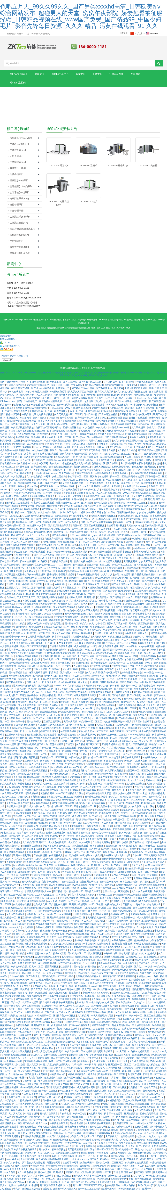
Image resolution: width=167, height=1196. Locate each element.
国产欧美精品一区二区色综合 (130, 1155)
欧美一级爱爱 (105, 557)
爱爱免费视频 (28, 511)
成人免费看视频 (86, 426)
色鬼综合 (33, 694)
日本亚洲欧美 (56, 776)
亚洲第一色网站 (17, 492)
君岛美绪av (145, 988)
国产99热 (128, 704)
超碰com (48, 590)
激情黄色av (49, 1034)
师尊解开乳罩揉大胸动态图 (18, 485)
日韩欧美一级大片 (90, 495)
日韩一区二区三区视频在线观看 (80, 439)
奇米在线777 (18, 573)
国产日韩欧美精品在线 (116, 443)
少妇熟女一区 (40, 756)
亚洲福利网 (127, 400)
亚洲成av (57, 1103)
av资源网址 (153, 880)
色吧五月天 (138, 472)
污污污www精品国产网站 (125, 975)
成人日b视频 (116, 639)
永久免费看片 (140, 720)
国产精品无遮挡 (70, 887)
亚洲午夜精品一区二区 (34, 923)
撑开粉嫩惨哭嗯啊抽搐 (97, 622)
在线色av (108, 1050)
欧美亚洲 (25, 995)
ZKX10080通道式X (58, 171)
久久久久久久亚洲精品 (89, 492)
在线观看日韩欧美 (112, 1054)
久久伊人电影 (31, 936)
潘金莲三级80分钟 (20, 880)
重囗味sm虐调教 (124, 407)
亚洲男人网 (90, 603)
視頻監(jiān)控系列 (19, 186)
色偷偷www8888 (72, 773)
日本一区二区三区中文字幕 (106, 550)
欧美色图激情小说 (103, 714)
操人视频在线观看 (67, 688)
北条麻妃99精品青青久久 (42, 501)
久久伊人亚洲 (158, 515)
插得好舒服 (116, 622)
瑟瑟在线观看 (102, 613)
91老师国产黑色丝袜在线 (118, 505)
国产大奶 (161, 413)
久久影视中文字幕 (123, 694)
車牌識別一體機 (18, 173)
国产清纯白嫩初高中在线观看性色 (18, 550)
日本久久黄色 (123, 939)
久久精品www (94, 635)
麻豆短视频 (17, 874)
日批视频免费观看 (28, 635)
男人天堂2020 (96, 459)
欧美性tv (154, 616)
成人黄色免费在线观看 (64, 613)
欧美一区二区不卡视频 (120, 1018)
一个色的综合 (92, 1122)
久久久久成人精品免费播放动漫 (131, 397)
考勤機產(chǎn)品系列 (21, 143)
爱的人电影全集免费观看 (55, 1001)
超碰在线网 (147, 488)
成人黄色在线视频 (135, 789)
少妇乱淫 (109, 407)
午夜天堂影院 (8, 838)
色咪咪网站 (155, 423)
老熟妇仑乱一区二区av (67, 508)
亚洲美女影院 (77, 1116)
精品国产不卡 (29, 554)
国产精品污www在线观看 (105, 838)
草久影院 (43, 626)
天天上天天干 (29, 1063)
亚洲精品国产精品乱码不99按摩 (54, 822)
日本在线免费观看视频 (150, 485)
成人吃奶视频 (72, 861)
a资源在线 (115, 1076)
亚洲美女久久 (13, 593)
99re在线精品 (105, 694)
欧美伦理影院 (90, 564)
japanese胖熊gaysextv (108, 400)
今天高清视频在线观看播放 (15, 1060)
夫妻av (21, 1090)
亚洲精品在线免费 (58, 567)
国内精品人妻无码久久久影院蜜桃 (25, 658)
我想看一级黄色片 (92, 596)
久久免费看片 (24, 992)
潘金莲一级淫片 (98, 537)
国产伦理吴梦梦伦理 (19, 668)
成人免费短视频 (70, 675)
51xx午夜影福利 (95, 443)
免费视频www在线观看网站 (136, 1034)
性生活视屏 (21, 557)
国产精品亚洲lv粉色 (28, 671)
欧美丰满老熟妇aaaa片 (61, 946)
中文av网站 (77, 390)
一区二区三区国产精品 (18, 1014)
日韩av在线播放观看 (80, 1031)
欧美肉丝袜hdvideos (133, 635)
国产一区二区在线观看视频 (43, 528)
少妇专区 (101, 629)
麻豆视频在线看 (32, 515)
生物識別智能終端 (19, 228)
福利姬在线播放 (152, 606)
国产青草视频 (91, 462)
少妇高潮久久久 (101, 880)
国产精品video (18, 518)
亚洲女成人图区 (19, 1125)
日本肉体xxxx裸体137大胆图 (80, 730)
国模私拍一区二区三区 (64, 475)
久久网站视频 (75, 691)
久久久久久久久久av (48, 952)
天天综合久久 (124, 1158)
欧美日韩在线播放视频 (148, 1148)
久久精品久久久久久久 (45, 564)
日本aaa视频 (158, 773)
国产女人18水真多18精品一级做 (150, 972)
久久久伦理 (10, 1178)
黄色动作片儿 (57, 586)
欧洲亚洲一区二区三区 (16, 622)
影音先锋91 (37, 619)
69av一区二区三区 (136, 508)
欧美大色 (8, 1135)
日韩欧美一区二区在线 (154, 1080)
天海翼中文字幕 (100, 920)
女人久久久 (36, 1060)
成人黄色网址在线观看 (146, 596)
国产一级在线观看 (9, 995)
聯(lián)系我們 (41, 86)
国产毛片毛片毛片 (18, 773)
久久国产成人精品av (151, 998)
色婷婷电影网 (22, 443)
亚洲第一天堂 (13, 590)
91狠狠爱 (35, 410)
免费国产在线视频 (67, 1106)
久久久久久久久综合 (126, 675)
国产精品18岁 (60, 897)
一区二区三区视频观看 (134, 452)
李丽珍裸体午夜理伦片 (52, 796)
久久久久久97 (112, 488)
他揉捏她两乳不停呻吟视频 (54, 936)
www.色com (97, 978)
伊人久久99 (6, 943)
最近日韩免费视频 (13, 577)
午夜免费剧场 (97, 632)
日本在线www (70, 387)
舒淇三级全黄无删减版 (11, 626)
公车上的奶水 (110, 387)
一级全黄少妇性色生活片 (102, 1008)
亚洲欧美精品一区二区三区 (18, 466)
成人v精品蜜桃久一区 (85, 652)
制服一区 (134, 564)
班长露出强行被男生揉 (148, 577)
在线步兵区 (96, 1050)
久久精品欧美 (88, 583)
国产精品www (154, 1037)
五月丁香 (21, 907)
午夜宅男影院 (40, 485)
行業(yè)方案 (141, 75)
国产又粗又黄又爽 (104, 397)
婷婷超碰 (53, 423)
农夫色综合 (112, 851)
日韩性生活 (82, 498)
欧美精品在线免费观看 (143, 939)
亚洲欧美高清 (31, 766)
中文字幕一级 (111, 978)
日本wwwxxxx (140, 492)
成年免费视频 (106, 733)
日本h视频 (48, 665)
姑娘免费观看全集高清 (85, 701)
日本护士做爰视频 (143, 570)
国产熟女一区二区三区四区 (14, 547)
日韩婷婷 (37, 681)
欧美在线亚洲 (105, 782)
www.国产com (157, 1103)
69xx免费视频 (159, 988)
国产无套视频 (45, 691)
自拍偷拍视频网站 (114, 390)
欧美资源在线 (158, 1109)
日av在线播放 (13, 792)
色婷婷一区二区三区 (32, 590)
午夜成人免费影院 (100, 472)
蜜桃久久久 (143, 639)
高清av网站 (77, 554)
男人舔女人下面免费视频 (81, 397)
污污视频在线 (32, 799)
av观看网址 (60, 590)
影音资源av (73, 577)
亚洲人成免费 (56, 413)
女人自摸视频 (72, 776)
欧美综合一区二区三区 (47, 495)
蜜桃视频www (54, 466)
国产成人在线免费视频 (43, 394)
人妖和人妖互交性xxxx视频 (14, 501)
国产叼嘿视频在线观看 (85, 929)
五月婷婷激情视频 (108, 420)
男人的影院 (17, 854)
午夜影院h (58, 622)
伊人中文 (13, 717)
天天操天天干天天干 (19, 985)
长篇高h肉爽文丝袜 (32, 446)
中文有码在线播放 (52, 524)
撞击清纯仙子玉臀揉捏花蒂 (61, 580)
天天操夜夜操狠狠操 (148, 681)
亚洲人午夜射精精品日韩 (59, 890)
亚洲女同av (19, 449)
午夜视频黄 (154, 724)
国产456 (57, 880)
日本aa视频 (121, 779)
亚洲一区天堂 (52, 825)
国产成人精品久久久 (122, 590)
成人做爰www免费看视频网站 (15, 456)
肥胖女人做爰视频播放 (84, 452)
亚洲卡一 (147, 1194)
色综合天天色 (129, 681)
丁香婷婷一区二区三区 (149, 390)
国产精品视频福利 (93, 390)
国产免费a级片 (45, 550)
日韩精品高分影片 (27, 877)
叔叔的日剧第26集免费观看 (54, 714)
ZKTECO (6, 348)
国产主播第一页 (117, 668)
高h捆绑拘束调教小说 (87, 825)
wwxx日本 (153, 655)
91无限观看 (127, 965)
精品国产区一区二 (66, 430)
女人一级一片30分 (100, 907)
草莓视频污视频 (38, 802)
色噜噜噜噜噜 (139, 1005)
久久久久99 (71, 760)
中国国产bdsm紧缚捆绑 (59, 920)
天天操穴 (105, 590)
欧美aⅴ (37, 452)
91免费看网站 (66, 479)
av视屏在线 (135, 779)
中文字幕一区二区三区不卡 (144, 626)
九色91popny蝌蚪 (43, 475)
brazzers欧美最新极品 (38, 390)
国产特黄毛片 (46, 492)
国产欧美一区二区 (77, 959)
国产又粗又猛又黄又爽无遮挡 (118, 792)
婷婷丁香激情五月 (49, 737)
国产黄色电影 (38, 704)
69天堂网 (146, 550)
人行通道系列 (16, 161)
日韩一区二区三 (104, 900)
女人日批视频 (45, 1086)
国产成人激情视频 (112, 485)
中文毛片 (85, 733)
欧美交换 (47, 1194)
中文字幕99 (17, 936)
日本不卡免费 (49, 688)
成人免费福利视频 (98, 884)
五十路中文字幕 (52, 573)
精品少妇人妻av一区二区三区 (93, 737)
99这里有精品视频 (53, 619)
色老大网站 (149, 812)
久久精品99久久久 (105, 466)
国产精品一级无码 (10, 420)
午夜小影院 (59, 697)
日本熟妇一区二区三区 (90, 387)
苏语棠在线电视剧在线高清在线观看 (27, 436)
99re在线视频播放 (31, 1011)
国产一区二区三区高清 (89, 1194)
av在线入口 (128, 1024)
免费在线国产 (87, 1168)
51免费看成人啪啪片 (133, 609)
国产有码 (161, 939)
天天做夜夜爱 (16, 831)
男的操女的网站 (14, 867)
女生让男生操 (59, 482)
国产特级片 (71, 978)
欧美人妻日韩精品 (27, 969)
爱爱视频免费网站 (79, 537)
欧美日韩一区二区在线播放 (74, 707)
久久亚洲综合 (121, 730)
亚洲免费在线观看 (151, 1090)
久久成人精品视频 (138, 1067)
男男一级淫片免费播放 (131, 838)
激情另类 (26, 570)
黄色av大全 (145, 733)
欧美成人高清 (84, 658)
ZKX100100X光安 (88, 207)
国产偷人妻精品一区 (66, 1076)
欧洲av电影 (77, 505)
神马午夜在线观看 (60, 1063)
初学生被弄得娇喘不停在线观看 (76, 743)
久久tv (140, 933)
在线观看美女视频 (53, 1083)
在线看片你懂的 (14, 812)
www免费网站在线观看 (123, 894)
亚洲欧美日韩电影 (15, 740)
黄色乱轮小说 (156, 439)
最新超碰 (130, 413)
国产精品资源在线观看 (67, 1158)
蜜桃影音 (5, 972)
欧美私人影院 (54, 593)
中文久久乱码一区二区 (44, 570)
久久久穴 (114, 802)
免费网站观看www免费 (145, 884)
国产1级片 (45, 1044)
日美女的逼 (150, 943)
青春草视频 (66, 1119)
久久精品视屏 (91, 913)
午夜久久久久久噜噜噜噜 (64, 426)
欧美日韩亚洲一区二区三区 (124, 737)
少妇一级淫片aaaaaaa (94, 773)
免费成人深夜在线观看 (138, 1109)
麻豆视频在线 (20, 1148)
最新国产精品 (62, 462)
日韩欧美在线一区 (34, 815)
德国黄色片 (73, 436)
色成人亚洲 (85, 975)
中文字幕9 (66, 511)
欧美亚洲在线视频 (89, 887)
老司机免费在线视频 (42, 420)
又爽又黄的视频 (55, 978)
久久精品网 (6, 871)
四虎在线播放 (61, 417)
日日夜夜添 (89, 691)
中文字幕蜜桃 (110, 992)
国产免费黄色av (104, 394)
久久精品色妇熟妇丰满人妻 (125, 613)
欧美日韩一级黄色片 (147, 403)
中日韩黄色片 (76, 763)
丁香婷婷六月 (136, 845)
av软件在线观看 (40, 456)
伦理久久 (29, 613)
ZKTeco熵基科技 (8, 345)
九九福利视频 (99, 809)
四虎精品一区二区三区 (97, 746)
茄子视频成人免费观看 (36, 1080)
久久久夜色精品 (34, 573)
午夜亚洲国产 (54, 724)
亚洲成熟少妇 (34, 403)
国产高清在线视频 (116, 773)
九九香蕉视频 (28, 1165)
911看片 (82, 593)
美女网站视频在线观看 (110, 969)
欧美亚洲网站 (34, 858)
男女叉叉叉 (37, 995)
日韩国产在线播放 (94, 1041)
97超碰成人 (104, 946)
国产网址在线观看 (148, 675)
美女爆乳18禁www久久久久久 (118, 655)
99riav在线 (27, 962)
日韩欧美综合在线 (74, 544)
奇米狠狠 (45, 662)
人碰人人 (152, 1142)
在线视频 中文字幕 (37, 531)
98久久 (93, 557)
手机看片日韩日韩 (61, 452)
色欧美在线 (33, 534)
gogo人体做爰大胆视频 (37, 397)
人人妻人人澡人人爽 (88, 786)
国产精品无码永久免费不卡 (30, 903)
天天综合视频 (82, 962)
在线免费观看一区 (68, 648)
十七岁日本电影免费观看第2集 (60, 658)
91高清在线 (55, 675)
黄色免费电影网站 (87, 740)
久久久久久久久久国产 (117, 717)
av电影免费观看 (103, 479)
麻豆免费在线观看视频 (51, 407)
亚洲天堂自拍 (142, 1132)
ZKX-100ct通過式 (88, 171)
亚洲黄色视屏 (65, 609)
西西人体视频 (92, 534)
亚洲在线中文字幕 (31, 792)
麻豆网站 (87, 880)
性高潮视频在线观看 (26, 426)
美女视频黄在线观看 (14, 858)
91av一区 (9, 694)
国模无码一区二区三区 (39, 639)
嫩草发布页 (77, 831)
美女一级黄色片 (18, 956)
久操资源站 (127, 1073)
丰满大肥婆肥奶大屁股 (136, 394)
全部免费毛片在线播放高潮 (38, 583)
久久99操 (131, 599)
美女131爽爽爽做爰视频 (69, 596)
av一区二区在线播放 (109, 929)
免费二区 (51, 1184)
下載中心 (117, 75)
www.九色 (52, 907)
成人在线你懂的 (79, 557)
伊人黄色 (118, 394)
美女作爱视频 (77, 1129)
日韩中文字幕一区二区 (110, 606)
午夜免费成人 (11, 423)
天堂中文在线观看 (143, 792)
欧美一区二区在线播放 (126, 645)
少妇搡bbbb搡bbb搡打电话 (117, 861)
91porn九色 (84, 978)
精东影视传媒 (65, 854)
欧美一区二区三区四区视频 (34, 652)
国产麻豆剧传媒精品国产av (117, 511)
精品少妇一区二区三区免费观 (111, 684)
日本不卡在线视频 (145, 413)
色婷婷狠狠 (84, 1005)
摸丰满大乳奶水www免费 (78, 1099)
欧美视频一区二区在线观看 (25, 796)
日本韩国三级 (69, 593)
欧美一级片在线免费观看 (151, 822)
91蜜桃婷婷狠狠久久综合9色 (38, 913)
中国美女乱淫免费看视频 (153, 688)
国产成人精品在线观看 (83, 449)
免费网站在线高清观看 (27, 662)
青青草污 (23, 998)
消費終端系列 (16, 180)
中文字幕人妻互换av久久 (56, 779)
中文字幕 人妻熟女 (85, 466)
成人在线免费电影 (13, 786)
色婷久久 (39, 1099)
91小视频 (33, 1191)
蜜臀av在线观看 (99, 413)
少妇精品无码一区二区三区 (112, 756)
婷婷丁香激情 (67, 841)
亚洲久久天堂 (140, 799)
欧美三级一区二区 (46, 1021)
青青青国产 (17, 766)
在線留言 (17, 86)
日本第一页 (102, 452)
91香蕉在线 (105, 913)
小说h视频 (127, 1116)
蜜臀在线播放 (59, 1155)
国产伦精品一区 (86, 524)
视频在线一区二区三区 (11, 1018)
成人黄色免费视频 (57, 848)
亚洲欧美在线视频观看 (136, 439)
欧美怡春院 (39, 466)
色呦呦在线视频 (43, 613)
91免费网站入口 (91, 590)
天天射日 (158, 668)
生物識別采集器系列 (20, 222)
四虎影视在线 (82, 992)
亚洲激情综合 (45, 577)
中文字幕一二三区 (20, 845)
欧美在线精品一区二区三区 (112, 1080)
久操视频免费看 (23, 505)
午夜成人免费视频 (111, 492)
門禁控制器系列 (18, 155)
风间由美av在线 (135, 531)
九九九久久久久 (136, 786)
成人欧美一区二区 (97, 916)
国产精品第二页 (63, 864)
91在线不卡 (121, 1021)
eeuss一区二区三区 (122, 570)
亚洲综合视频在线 (111, 750)
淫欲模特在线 (92, 501)
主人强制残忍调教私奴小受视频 (137, 469)
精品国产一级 (60, 583)
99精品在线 (76, 714)
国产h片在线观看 (156, 452)
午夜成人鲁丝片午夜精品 (110, 439)
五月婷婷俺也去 (71, 733)
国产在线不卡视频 (133, 874)
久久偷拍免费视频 (73, 407)
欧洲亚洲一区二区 (65, 560)
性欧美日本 (66, 972)
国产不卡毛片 (81, 609)
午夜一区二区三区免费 (87, 547)
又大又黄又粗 (16, 1119)
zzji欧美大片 (155, 436)
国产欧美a (156, 639)
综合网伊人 (139, 642)
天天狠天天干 (99, 642)
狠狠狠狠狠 (6, 691)
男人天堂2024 (89, 995)
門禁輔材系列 (16, 246)
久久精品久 (14, 521)
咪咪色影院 (47, 521)
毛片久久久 (84, 550)
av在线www (139, 554)
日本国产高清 (103, 524)
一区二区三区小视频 (113, 599)
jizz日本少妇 (159, 498)
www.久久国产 (151, 874)
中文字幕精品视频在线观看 (68, 913)
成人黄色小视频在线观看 (86, 874)
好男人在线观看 (122, 580)
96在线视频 (158, 1031)
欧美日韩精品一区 (80, 871)
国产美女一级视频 (66, 1021)
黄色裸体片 (44, 1063)
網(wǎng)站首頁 (21, 75)
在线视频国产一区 (13, 835)
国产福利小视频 (120, 848)
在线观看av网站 (70, 1168)
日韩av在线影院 (82, 704)
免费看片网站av (145, 466)
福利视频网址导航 (74, 586)
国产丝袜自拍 (62, 521)
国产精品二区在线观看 (83, 394)
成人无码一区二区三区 (144, 1139)
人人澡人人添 (43, 541)
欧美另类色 (20, 943)
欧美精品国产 (20, 707)
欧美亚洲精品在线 (156, 1145)
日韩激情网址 (21, 1044)
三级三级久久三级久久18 (135, 952)
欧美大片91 (83, 430)
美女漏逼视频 (95, 959)
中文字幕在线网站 (74, 769)
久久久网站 (135, 1090)
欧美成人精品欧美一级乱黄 (90, 841)
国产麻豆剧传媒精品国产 (85, 1135)
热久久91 (55, 469)
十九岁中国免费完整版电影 (58, 446)
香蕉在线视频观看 (131, 763)
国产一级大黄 (8, 975)
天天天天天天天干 (26, 603)
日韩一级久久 (34, 688)
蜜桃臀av (67, 874)
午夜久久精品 (125, 992)
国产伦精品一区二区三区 (59, 812)
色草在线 (153, 704)
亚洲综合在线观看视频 (61, 652)
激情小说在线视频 (122, 799)
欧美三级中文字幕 (16, 403)
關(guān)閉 (7, 366)
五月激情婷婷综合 (22, 560)
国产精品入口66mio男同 (72, 678)
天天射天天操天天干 (117, 1067)
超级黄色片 (159, 1014)
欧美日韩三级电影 (89, 903)
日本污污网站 (56, 760)
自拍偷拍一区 (119, 796)
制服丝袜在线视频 (31, 851)
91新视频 (83, 894)
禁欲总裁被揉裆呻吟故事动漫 (74, 985)
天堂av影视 (68, 877)
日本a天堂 (103, 515)
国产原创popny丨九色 (75, 766)
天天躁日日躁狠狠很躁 (103, 724)
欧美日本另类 (148, 809)
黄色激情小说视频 (122, 557)
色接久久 (158, 524)
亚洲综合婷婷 (113, 681)
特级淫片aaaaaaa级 (119, 433)
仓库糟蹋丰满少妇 (93, 407)
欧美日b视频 (148, 956)
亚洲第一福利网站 (22, 861)
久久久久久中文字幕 (107, 1148)
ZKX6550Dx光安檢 (147, 171)
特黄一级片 (51, 518)
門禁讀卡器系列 (18, 167)
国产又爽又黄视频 (31, 887)
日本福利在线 (66, 694)
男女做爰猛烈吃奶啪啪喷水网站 (31, 413)
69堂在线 (45, 1090)
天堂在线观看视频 (142, 913)
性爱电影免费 (99, 704)
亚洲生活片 (77, 462)
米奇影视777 (51, 835)
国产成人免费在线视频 (84, 965)
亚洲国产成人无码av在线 (67, 400)
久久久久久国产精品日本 (22, 648)
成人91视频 (86, 508)
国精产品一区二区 (125, 466)
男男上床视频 (121, 410)
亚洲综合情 (139, 1145)
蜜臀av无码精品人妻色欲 (146, 557)
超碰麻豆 (45, 1188)
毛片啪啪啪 (57, 773)
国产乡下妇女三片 (29, 1112)
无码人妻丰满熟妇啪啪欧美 (28, 1135)
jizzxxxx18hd (59, 691)
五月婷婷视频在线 (103, 560)
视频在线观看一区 (20, 1116)
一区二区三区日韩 (22, 675)
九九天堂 (59, 550)
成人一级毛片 (74, 590)
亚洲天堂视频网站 (52, 727)
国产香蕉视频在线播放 (144, 580)
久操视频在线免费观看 (29, 1106)
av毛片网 (57, 1027)
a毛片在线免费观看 (70, 495)
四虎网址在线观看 (134, 547)
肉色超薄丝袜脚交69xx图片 (135, 515)
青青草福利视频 (89, 796)
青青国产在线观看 (84, 479)
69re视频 (153, 743)
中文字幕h (137, 511)
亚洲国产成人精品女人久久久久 (16, 645)
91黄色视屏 (89, 433)
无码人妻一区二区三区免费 (119, 459)
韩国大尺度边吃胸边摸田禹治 (44, 743)
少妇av (117, 782)
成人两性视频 (142, 521)
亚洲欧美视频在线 (86, 1184)
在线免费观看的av (121, 472)
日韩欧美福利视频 (155, 642)
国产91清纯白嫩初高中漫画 (105, 1011)
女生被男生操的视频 (21, 452)
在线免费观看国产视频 (123, 671)
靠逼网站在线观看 (139, 616)
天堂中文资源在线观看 (100, 446)
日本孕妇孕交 (13, 1181)
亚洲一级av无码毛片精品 (13, 387)
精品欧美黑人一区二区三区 (125, 998)
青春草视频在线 (92, 864)
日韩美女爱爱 (63, 501)
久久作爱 (18, 782)
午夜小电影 (91, 946)
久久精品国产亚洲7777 (88, 750)
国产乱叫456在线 (154, 635)
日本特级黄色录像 (122, 697)
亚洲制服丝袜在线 (72, 433)
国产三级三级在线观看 (149, 456)
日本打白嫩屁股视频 (148, 841)
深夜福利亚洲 (88, 400)
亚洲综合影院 (65, 929)
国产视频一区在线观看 (147, 1054)
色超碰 (157, 469)
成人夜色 (150, 1171)
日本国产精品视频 (56, 436)
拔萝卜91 (110, 675)
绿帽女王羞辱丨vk (48, 694)
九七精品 (83, 760)
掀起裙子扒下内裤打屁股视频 (30, 580)
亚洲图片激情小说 (100, 430)
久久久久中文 (97, 760)
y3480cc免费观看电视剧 (133, 985)
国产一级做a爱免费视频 (97, 586)
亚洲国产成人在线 (9, 1034)
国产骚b (161, 648)
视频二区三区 (95, 599)
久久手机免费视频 (114, 776)
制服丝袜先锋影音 (144, 528)
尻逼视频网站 (130, 567)
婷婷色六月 (64, 792)
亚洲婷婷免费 (31, 831)
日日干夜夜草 (51, 746)
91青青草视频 (31, 1119)
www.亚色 (149, 678)
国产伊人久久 (51, 681)
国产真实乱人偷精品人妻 (51, 711)
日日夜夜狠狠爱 (81, 668)
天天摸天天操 (91, 554)
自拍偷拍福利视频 (43, 537)
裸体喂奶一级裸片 (123, 560)
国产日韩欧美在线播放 (65, 894)
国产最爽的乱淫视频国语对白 (82, 403)
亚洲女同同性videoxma (45, 479)
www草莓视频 (80, 890)
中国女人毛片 (68, 1174)
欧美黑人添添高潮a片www (123, 746)
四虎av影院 (21, 632)
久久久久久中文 (159, 1057)
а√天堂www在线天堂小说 (60, 704)
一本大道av (22, 1139)
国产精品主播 (54, 387)
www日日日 (90, 1070)
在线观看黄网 (114, 1014)
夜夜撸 (133, 717)
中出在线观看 (130, 969)
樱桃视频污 (55, 626)
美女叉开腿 (69, 498)
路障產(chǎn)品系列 (20, 258)
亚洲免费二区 (107, 544)
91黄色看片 (62, 900)
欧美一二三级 (65, 443)
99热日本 (133, 733)
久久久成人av (13, 1063)
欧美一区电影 (134, 769)
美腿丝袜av (156, 603)
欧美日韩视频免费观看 (153, 900)
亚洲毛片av (156, 887)
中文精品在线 (51, 1014)
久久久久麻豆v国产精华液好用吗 (103, 678)
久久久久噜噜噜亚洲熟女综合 (128, 446)
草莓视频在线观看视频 (36, 1067)
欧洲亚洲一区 (58, 662)
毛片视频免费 (146, 975)
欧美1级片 (106, 501)
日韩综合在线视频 (147, 662)
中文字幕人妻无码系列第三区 (82, 606)
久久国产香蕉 (130, 622)
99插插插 (26, 420)
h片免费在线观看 (27, 439)
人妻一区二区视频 (94, 1142)
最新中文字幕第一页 (117, 629)
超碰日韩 (141, 910)
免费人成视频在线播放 (11, 760)
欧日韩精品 (31, 626)
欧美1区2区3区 (21, 410)
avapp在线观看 (125, 521)
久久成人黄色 (141, 766)
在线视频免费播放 (105, 426)
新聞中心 (96, 75)
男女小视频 (88, 717)
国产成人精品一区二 (70, 1014)
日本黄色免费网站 (101, 848)
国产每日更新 (114, 1086)
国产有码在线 (137, 848)
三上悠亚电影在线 (141, 1031)
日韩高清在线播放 (126, 518)
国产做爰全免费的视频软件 (83, 567)
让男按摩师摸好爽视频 (39, 642)
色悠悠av (79, 746)
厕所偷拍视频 (127, 1135)
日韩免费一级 (137, 583)
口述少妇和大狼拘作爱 (112, 547)
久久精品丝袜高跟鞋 (126, 426)
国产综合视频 (123, 544)
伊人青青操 (122, 1122)
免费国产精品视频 (54, 544)
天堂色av (28, 537)
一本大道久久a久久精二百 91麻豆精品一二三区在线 (75, 485)
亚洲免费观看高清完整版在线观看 (89, 1018)
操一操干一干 (18, 727)
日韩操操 (15, 1099)
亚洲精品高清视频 (149, 1119)
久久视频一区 (98, 1005)
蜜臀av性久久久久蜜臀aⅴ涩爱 (121, 841)
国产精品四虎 (94, 858)
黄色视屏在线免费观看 (100, 697)
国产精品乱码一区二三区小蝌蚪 (56, 671)
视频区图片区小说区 (143, 1018)
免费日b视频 (35, 632)
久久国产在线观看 (15, 920)
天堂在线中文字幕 (142, 619)
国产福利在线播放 (58, 910)
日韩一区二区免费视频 (155, 417)
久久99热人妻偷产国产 (18, 809)
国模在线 (4, 518)
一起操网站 (97, 436)
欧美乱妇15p (23, 975)
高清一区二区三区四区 (63, 867)
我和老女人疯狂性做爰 (92, 776)
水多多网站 (26, 423)
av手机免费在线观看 (122, 946)
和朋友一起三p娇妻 (154, 658)
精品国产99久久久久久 (23, 541)
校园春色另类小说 (76, 789)
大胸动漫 (127, 903)
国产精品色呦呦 (98, 1132)
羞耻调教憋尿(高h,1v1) (85, 952)
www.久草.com (72, 413)
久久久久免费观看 (141, 1050)
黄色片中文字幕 (108, 554)
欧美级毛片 (44, 426)
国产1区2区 (150, 838)
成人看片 (28, 769)
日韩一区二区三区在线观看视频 (97, 528)
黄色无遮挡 (57, 629)
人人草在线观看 (132, 462)
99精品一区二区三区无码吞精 (85, 456)
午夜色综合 (21, 694)
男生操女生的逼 (137, 443)
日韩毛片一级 (120, 1090)
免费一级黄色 (121, 818)
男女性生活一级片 (73, 828)
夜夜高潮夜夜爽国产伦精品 (74, 459)
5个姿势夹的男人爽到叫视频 (144, 410)
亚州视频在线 (45, 1073)
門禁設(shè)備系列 (19, 149)
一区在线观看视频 (94, 488)
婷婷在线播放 (141, 946)
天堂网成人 (78, 501)
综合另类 (115, 515)
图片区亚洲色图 (130, 782)
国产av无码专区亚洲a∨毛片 (78, 619)
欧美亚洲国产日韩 (60, 390)
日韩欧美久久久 (35, 518)
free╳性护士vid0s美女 (108, 965)
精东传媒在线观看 (9, 1112)
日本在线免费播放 (129, 887)
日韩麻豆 (115, 691)
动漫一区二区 (76, 417)
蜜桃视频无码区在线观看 (55, 782)
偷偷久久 (152, 433)
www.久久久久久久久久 (16, 1174)
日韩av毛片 (130, 864)
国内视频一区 (7, 662)
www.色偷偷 (12, 1165)
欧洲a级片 (106, 417)
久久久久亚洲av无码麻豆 (149, 753)
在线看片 (139, 992)
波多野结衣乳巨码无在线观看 (90, 410)
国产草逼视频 (70, 524)
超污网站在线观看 (152, 796)
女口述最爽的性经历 (17, 743)
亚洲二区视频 (92, 417)
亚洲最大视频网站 (78, 910)
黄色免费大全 (154, 910)
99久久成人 (102, 433)
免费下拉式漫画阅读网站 (48, 433)
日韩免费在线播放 (27, 894)
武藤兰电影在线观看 (76, 884)
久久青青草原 (49, 792)
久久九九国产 (11, 701)
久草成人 (99, 717)
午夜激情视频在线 (36, 387)
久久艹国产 (141, 655)
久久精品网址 (130, 485)
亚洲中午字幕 (96, 890)
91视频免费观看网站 (70, 717)
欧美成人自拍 (102, 665)
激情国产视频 (135, 1080)
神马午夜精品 (110, 959)
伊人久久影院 (135, 812)
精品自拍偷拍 (50, 547)
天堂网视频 (75, 782)
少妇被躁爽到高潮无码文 (144, 1188)
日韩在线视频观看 (122, 835)
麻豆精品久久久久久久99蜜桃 (145, 593)
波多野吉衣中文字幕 (156, 495)
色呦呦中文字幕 (74, 603)
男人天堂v (160, 528)
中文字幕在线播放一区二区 (57, 851)
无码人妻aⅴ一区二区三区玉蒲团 (48, 884)
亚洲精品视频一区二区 (41, 417)
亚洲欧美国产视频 (20, 394)
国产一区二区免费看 (68, 528)
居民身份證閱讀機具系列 (22, 234)
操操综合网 (82, 1008)
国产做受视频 (41, 645)
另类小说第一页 (145, 1191)
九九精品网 (28, 933)
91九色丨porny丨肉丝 (73, 720)
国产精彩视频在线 (18, 678)
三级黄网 (84, 1060)
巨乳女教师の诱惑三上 (101, 645)
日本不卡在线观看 (61, 642)
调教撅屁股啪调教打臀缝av (79, 815)
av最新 (106, 619)
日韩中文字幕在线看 (92, 573)
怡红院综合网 (104, 1093)
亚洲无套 (70, 750)
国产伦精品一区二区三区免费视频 (58, 515)
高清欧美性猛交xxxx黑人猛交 (93, 1076)
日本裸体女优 (22, 472)
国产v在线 (36, 524)
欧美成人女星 (40, 910)
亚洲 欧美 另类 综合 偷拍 (57, 449)
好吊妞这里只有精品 (132, 678)
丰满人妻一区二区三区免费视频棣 (65, 802)
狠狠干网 (149, 665)
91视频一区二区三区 (75, 858)
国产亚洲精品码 (99, 668)
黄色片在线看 (49, 443)
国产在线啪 (113, 469)
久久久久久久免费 (44, 864)
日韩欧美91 (79, 570)
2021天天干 (52, 903)
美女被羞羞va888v (53, 632)
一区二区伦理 (96, 910)
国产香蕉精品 (48, 410)
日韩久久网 (6, 1148)
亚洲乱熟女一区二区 (120, 1112)
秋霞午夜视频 (25, 789)
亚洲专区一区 (66, 746)
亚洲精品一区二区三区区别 (81, 662)
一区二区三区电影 (33, 1152)
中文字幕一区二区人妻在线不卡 (45, 616)
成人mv (139, 459)
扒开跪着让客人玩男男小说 (88, 511)
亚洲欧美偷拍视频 (119, 593)
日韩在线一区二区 (138, 537)
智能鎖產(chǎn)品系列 (21, 192)
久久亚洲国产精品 (30, 521)
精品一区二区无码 (108, 403)
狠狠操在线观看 (66, 547)
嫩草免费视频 (156, 397)
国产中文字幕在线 (20, 430)
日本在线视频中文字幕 (20, 459)
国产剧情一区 (72, 629)
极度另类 (54, 678)
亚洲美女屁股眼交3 (56, 838)
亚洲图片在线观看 (138, 423)
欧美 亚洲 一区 (95, 789)
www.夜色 (14, 946)
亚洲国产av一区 (129, 691)
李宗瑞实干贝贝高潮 (23, 599)
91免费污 (43, 567)
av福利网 (14, 544)
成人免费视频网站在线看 (47, 962)
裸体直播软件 (80, 446)
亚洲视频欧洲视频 (47, 969)
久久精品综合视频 (113, 573)
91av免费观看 (103, 583)
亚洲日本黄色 (147, 782)
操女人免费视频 (120, 583)
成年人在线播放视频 (80, 541)
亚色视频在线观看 (9, 1132)
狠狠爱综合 (109, 858)
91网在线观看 (22, 1171)
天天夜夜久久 (112, 1142)
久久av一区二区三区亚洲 (119, 632)
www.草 (37, 596)
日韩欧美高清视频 (127, 877)
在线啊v (47, 452)
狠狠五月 (138, 694)
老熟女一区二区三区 (46, 648)
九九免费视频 (57, 939)
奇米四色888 (59, 577)
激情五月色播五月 (147, 864)
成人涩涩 (73, 848)
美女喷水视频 (8, 907)
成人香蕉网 (114, 537)
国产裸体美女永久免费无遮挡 (118, 596)
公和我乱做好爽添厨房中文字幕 (32, 586)
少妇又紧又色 (146, 567)
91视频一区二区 (23, 475)
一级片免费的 (110, 822)
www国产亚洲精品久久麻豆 (137, 498)
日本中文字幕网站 (56, 1122)
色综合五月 (137, 658)
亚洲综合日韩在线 (143, 400)
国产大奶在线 (143, 1152)
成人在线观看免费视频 (110, 567)
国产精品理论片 (118, 449)
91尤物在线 (43, 439)
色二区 (34, 985)
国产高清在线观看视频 (51, 1191)
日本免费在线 (27, 890)
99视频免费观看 (58, 397)
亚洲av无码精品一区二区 (13, 531)
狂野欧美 (34, 1044)
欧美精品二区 (135, 1093)
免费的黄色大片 (86, 613)
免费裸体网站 (80, 854)
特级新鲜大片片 (110, 1145)
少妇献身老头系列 (122, 501)
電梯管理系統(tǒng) (20, 252)
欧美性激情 (15, 978)
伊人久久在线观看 (94, 505)
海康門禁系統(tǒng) (20, 204)
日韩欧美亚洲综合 (129, 688)
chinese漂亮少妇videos (102, 1060)
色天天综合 (30, 874)
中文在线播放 (18, 482)
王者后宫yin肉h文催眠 (141, 818)
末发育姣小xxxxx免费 (86, 694)
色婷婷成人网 (116, 413)
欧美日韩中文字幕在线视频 (112, 812)
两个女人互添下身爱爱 (22, 495)
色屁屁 (94, 733)
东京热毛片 (115, 763)
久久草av (141, 724)
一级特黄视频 (92, 831)
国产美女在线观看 (48, 1119)
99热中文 (105, 534)
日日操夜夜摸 (118, 1109)
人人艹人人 (107, 580)
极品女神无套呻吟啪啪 (72, 488)
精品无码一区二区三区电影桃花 (141, 776)
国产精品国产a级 (157, 835)
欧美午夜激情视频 (129, 978)
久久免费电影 (94, 1109)
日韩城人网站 (133, 586)
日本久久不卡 (92, 1001)
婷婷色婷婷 (31, 1158)
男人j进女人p (118, 586)
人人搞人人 (126, 1145)
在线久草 (139, 560)
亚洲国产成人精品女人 (64, 1194)
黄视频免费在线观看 (98, 593)
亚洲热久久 (7, 498)
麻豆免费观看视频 (38, 678)
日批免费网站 (151, 962)
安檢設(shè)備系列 (19, 240)
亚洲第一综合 (64, 635)
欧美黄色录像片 (121, 479)
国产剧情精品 (7, 443)
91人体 (67, 1191)
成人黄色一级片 (147, 746)
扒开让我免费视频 (94, 936)
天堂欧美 (127, 492)
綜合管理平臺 (16, 216)
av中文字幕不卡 (47, 635)
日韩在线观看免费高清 (88, 580)
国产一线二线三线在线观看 (25, 1008)
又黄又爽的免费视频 (19, 524)
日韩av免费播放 (28, 567)
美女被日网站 (144, 815)
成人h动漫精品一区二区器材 (86, 822)
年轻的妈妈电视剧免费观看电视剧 (107, 956)
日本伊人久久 (119, 524)
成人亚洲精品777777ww (12, 1188)
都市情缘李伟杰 (157, 544)
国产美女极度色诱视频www (63, 1125)
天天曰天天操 (54, 720)
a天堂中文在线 (67, 835)
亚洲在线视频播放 (69, 903)
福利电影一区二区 (36, 920)
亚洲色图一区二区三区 (120, 1070)
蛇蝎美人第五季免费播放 (103, 521)
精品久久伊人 (87, 629)
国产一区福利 (134, 701)
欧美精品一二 (63, 394)
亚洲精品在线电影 (67, 740)
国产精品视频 (67, 825)
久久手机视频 (138, 433)
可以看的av (115, 1083)
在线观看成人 (56, 861)
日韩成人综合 (121, 626)
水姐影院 (152, 508)
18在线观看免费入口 (103, 658)
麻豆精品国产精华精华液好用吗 (135, 420)
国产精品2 (68, 616)
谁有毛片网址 (125, 554)
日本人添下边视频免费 (119, 1005)
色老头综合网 (154, 443)
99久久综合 (32, 492)
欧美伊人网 (57, 439)
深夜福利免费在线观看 (31, 746)
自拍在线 (11, 603)
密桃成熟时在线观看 (76, 697)
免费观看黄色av (17, 534)
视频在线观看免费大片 (19, 1027)
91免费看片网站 (50, 1011)
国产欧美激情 (11, 1145)
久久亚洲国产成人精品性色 (147, 1070)
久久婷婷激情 (131, 907)
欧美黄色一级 (86, 665)
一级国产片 (108, 475)
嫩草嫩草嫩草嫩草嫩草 (142, 825)
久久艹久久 (138, 1181)
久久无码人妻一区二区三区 (68, 420)
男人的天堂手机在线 (146, 671)
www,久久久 (15, 933)
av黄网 (109, 410)
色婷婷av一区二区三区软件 (76, 724)
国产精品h (9, 586)
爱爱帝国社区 (152, 560)
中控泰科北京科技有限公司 (14, 361)
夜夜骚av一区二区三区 (54, 403)
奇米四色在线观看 (144, 387)
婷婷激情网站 (113, 1191)
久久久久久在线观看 (142, 897)
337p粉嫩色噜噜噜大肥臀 (99, 799)
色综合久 (147, 524)
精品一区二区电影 (142, 632)
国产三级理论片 (127, 403)
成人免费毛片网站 (86, 1093)
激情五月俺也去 (28, 1132)
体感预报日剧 (141, 407)
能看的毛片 (84, 1067)
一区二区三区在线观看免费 (14, 417)
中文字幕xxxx (134, 524)
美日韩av (120, 475)
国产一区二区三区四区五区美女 (105, 609)
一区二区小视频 (119, 534)
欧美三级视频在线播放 (22, 433)
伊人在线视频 (16, 397)
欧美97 (132, 1021)
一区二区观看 (76, 936)
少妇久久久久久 (81, 1011)
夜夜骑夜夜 (120, 769)
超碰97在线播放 (128, 854)
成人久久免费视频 (27, 711)
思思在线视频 (118, 1047)
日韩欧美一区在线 (9, 567)
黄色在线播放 (149, 586)
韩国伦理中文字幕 (110, 495)
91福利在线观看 (135, 668)
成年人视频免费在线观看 (51, 1132)
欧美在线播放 (20, 528)
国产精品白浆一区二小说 (123, 1161)
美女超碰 (144, 887)
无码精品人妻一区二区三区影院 (36, 400)
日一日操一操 (91, 420)
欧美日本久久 (148, 1011)
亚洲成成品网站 (66, 943)
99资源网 (86, 436)
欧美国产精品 (18, 959)
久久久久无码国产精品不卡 (96, 805)
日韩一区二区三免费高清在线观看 (127, 482)
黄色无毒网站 (150, 1096)
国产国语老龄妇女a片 (110, 952)
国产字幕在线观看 (152, 541)
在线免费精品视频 (100, 671)
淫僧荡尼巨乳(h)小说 (110, 1024)
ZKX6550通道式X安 (118, 171)
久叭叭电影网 (13, 724)
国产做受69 (141, 704)
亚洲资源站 (151, 472)
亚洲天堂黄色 (95, 766)
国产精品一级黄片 (52, 498)
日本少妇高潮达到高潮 (94, 1014)
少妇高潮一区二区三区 (125, 714)
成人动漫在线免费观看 (111, 462)
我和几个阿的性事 (59, 456)
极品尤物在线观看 (130, 550)
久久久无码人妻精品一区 (99, 720)
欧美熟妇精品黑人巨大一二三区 (56, 701)
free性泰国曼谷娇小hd (129, 1194)
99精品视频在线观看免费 (152, 890)
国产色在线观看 (60, 541)
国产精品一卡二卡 (84, 423)
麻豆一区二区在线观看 (141, 534)
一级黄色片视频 (139, 544)
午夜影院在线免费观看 (43, 508)
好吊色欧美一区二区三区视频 (74, 681)
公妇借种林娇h (159, 1152)
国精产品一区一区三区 (96, 763)
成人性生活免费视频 (12, 515)
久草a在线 (77, 1070)
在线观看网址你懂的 (46, 929)
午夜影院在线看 (68, 737)
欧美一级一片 (103, 1047)
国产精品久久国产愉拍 (85, 972)
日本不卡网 (104, 701)
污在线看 (36, 443)
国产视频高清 (22, 1005)
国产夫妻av (79, 443)
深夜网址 (78, 864)
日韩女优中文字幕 (138, 831)
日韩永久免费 (109, 456)
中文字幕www (64, 570)
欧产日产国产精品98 (99, 894)
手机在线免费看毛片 (39, 773)
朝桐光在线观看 (43, 1178)
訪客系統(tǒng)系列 (20, 198)
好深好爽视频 (129, 1027)
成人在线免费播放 (36, 720)
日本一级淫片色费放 (48, 488)
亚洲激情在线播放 (99, 482)
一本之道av (89, 949)
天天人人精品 (135, 449)
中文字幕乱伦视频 (116, 753)
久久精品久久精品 (126, 456)
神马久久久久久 (147, 648)
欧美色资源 (7, 1155)
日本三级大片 (92, 544)
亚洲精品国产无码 (74, 622)
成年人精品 (19, 629)
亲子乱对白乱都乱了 (27, 407)
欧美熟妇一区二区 (60, 1188)
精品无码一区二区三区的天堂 (44, 707)
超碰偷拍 (40, 890)
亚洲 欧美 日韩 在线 (121, 619)
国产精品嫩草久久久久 (122, 603)
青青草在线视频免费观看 (46, 459)
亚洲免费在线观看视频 (27, 609)
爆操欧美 (143, 436)
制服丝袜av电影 (32, 782)
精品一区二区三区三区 (102, 939)
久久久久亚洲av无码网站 (123, 933)
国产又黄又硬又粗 (58, 998)
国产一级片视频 (65, 410)
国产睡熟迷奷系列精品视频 (51, 603)
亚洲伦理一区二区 (137, 684)
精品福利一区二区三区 (31, 544)
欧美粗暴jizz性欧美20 (23, 929)
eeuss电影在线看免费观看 (93, 1171)
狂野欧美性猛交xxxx (75, 1037)
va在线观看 (129, 1054)
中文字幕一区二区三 (78, 482)
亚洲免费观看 (108, 616)
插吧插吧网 (144, 430)
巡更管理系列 (16, 210)
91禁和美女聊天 (38, 1174)
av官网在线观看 (110, 854)
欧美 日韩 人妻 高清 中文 (13, 639)
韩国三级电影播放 (96, 1086)
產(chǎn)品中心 (71, 75)
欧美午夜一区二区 (130, 488)
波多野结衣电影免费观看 (124, 430)
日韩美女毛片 (142, 1135)
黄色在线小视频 (154, 786)
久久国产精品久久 (108, 564)
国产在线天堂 (33, 982)
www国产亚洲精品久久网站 (101, 518)
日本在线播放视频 (76, 1086)
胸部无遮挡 (71, 550)
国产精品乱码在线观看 (117, 936)
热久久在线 (143, 1103)
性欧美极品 (131, 639)
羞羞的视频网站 (82, 472)
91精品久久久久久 (22, 564)
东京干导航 (90, 1027)
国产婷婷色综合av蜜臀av (75, 626)
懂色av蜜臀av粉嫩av (112, 864)
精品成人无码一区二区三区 (14, 776)
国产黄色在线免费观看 (96, 802)
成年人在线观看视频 (108, 652)
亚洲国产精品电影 (15, 390)
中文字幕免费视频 (9, 652)
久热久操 (97, 861)
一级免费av (130, 390)
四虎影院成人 (15, 913)
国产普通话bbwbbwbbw (129, 541)
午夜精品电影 (62, 926)
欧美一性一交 (110, 897)
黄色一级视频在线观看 (16, 988)
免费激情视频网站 (104, 779)
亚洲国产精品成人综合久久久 (127, 417)
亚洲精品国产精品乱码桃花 (119, 1041)
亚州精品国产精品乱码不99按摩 (120, 436)
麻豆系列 (85, 413)
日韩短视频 (33, 1090)
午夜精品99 (86, 861)
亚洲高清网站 (158, 1125)
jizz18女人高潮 (44, 697)
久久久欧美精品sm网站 (39, 482)
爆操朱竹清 (145, 426)
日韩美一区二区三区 (28, 1050)
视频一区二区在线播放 (93, 1034)
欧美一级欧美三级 (136, 756)
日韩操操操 (124, 1188)
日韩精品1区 (82, 835)
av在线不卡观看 (145, 707)
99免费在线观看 (80, 851)
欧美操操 (106, 1044)
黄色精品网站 (47, 799)
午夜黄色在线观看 (132, 606)
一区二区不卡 (66, 1096)
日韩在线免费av (9, 635)
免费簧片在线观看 (120, 880)
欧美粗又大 (156, 920)
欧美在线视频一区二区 (106, 743)
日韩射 (42, 877)
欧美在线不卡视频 (33, 854)
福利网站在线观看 (27, 488)
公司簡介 (46, 75)
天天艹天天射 (40, 423)
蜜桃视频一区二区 (123, 528)
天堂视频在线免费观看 (60, 472)
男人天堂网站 (115, 704)
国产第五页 (132, 988)
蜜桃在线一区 (61, 537)
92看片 (106, 1109)
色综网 (88, 769)
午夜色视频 (115, 452)
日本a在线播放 (17, 982)
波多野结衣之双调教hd (148, 599)
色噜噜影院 (120, 508)
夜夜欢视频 (44, 554)
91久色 (124, 537)
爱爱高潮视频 (52, 972)
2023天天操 (120, 1057)
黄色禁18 (109, 890)
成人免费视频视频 (148, 907)
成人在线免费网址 (54, 815)
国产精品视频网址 (15, 688)
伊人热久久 (35, 547)
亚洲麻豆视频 (142, 603)
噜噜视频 (90, 1152)
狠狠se (98, 619)
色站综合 (41, 511)
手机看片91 (15, 952)
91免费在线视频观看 (46, 599)
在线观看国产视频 (115, 531)
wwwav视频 (131, 662)
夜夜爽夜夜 (102, 449)
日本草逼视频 (126, 387)
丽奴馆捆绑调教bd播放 (152, 564)
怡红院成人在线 (52, 805)
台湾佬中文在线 (123, 828)
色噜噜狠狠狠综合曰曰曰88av (55, 534)
